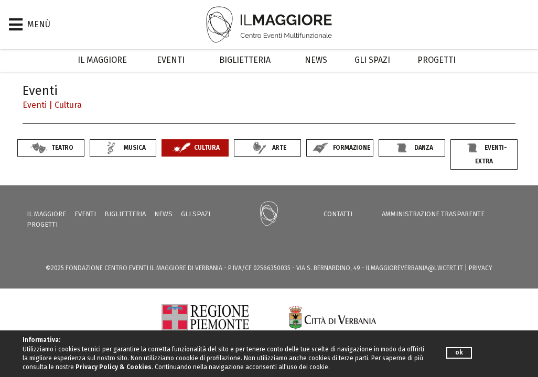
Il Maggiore (102, 60)
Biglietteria (245, 60)
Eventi (171, 60)
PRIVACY (480, 268)
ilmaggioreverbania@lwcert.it (414, 268)
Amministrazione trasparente (433, 214)
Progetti (436, 60)
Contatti (338, 214)
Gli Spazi (372, 60)
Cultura (68, 105)
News (316, 60)
